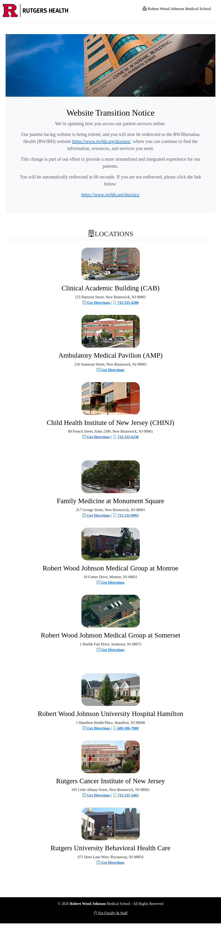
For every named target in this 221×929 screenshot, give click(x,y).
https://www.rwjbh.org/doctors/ (101, 141)
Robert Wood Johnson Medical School (177, 8)
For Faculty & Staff (110, 913)
